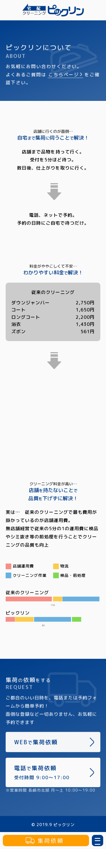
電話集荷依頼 (54, 772)
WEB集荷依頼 (54, 743)
